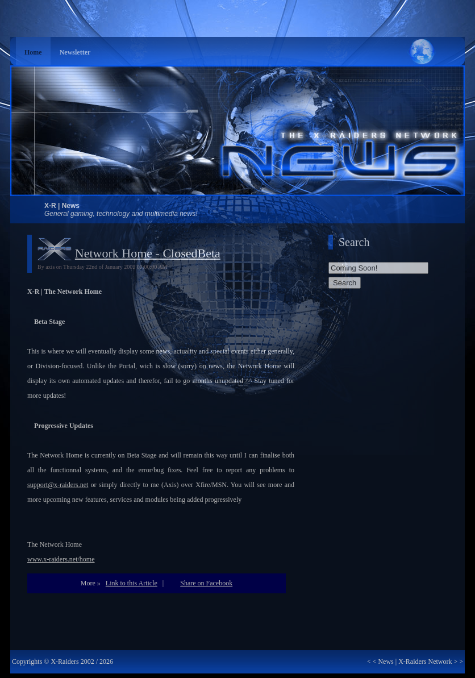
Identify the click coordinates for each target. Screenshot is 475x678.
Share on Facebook (206, 583)
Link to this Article (131, 583)
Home (33, 52)
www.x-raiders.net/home (61, 559)
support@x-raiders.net (57, 485)
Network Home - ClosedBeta (147, 253)
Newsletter (75, 52)
